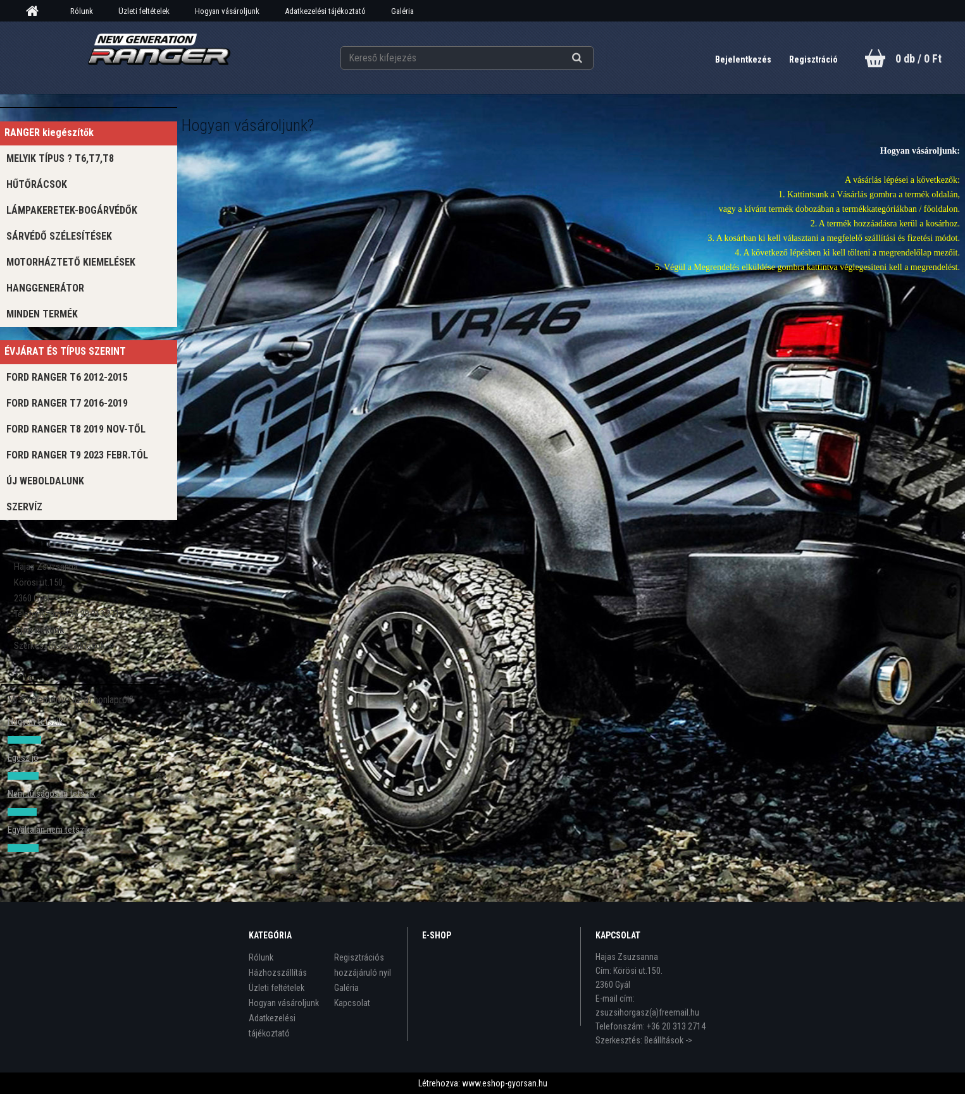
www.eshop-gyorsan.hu (504, 1083)
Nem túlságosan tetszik (52, 793)
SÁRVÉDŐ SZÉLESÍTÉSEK (59, 236)
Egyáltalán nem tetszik (49, 829)
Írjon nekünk (39, 630)
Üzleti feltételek (144, 11)
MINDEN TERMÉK (42, 314)
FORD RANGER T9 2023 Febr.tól (77, 455)
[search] (593, 58)
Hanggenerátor (45, 288)
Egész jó (23, 757)
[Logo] (159, 57)
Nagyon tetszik (35, 721)
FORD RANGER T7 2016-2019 (67, 403)
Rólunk (81, 11)
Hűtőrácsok (36, 184)
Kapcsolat (352, 1003)
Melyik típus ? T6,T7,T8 (60, 158)
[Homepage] (36, 11)
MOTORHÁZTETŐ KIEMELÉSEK (70, 262)
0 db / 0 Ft (918, 58)
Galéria (402, 11)
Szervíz (24, 507)
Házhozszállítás (278, 973)
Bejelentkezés (744, 59)
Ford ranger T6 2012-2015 (67, 377)
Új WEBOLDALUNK (45, 481)
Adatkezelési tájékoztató (325, 11)
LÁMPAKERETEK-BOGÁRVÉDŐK (71, 210)
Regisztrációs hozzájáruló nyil (362, 965)
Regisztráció (813, 59)
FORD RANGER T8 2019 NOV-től (76, 429)
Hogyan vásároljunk (227, 11)
